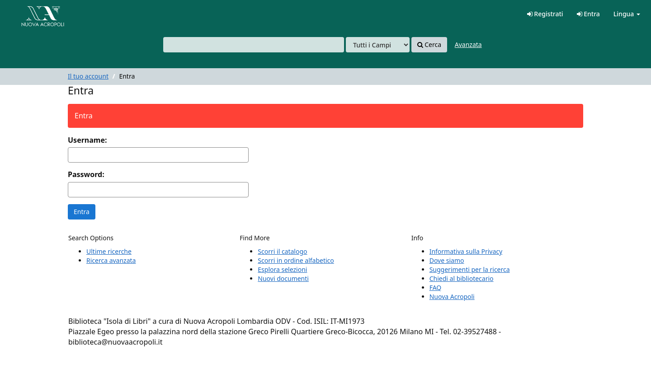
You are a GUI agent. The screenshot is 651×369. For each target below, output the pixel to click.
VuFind (29, 14)
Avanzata (468, 44)
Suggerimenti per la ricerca (469, 269)
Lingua (626, 13)
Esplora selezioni (282, 269)
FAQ (435, 287)
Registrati (545, 13)
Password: (86, 174)
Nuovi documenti (283, 278)
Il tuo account (88, 76)
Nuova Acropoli (452, 296)
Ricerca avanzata (111, 260)
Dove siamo (446, 260)
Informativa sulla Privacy (465, 251)
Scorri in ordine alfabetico (296, 260)
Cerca (429, 44)
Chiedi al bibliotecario (461, 278)
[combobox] (253, 44)
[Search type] (378, 44)
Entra (588, 13)
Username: (87, 140)
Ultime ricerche (109, 251)
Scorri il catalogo (282, 251)
